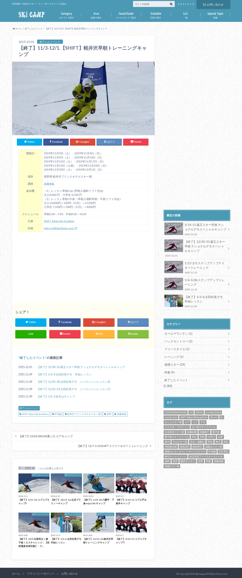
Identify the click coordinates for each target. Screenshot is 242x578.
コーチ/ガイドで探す (126, 14)
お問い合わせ (213, 4)
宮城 (202, 429)
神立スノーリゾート (175, 448)
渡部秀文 (197, 439)
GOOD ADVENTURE (175, 404)
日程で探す (156, 14)
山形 (220, 429)
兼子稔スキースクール (177, 429)
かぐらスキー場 (173, 414)
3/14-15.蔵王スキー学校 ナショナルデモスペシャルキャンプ (195, 228)
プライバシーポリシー (39, 571)
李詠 (210, 434)
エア (187, 414)
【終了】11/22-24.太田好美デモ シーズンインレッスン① (73, 387)
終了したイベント (32, 355)
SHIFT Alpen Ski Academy (59, 219)
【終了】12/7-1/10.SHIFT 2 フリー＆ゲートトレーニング (112, 444)
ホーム (16, 571)
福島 (167, 453)
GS (191, 404)
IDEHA (199, 404)
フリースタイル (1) (176, 343)
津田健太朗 (171, 439)
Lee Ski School (213, 404)
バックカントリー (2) (177, 336)
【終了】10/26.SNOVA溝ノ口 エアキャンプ (46, 434)
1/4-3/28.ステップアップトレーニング (195, 281)
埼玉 (194, 429)
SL (222, 409)
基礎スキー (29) (174, 358)
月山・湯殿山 (197, 434)
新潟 (167, 434)
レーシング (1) (173, 350)
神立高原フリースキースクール (206, 448)
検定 (226, 434)
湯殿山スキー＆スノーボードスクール (185, 444)
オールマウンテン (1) (177, 328)
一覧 (186, 14)
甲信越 (58, 412)
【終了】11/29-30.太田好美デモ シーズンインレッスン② (73, 379)
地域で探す (96, 14)
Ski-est (213, 409)
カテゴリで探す (66, 14)
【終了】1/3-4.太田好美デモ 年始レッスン (64, 372)
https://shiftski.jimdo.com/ (59, 226)
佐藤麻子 (204, 424)
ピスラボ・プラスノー (177, 419)
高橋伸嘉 (49, 182)
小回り (211, 429)
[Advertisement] (83, 263)
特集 (215, 14)
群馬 (175, 453)
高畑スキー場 (172, 458)
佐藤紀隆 (192, 424)
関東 (208, 453)
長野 (108, 412)
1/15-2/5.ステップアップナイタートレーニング (195, 265)
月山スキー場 (180, 434)
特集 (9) (169, 365)
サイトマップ (187, 4)
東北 (218, 434)
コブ (195, 414)
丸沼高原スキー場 (174, 424)
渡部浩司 (184, 439)
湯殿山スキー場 (213, 439)
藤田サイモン (188, 453)
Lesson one (171, 409)
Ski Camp (200, 571)
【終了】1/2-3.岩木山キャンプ (56, 394)
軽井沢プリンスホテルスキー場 (84, 412)
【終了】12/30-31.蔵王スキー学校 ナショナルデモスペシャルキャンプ (81, 365)
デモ (203, 414)
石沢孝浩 (223, 444)
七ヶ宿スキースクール (204, 419)
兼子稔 (216, 424)
